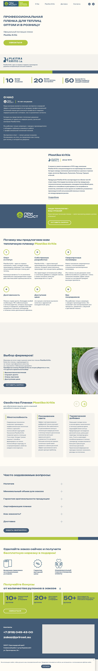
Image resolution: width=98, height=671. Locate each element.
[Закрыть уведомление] (94, 660)
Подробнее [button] (53, 197)
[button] (15, 42)
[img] (89, 4)
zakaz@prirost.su (17, 637)
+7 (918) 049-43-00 (18, 632)
